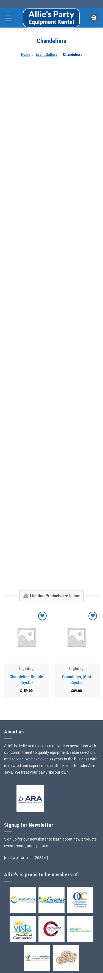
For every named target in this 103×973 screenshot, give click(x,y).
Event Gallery (46, 54)
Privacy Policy (21, 951)
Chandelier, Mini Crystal (76, 635)
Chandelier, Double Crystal (26, 635)
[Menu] (8, 18)
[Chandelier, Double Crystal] (26, 592)
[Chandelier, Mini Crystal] (76, 592)
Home (25, 54)
